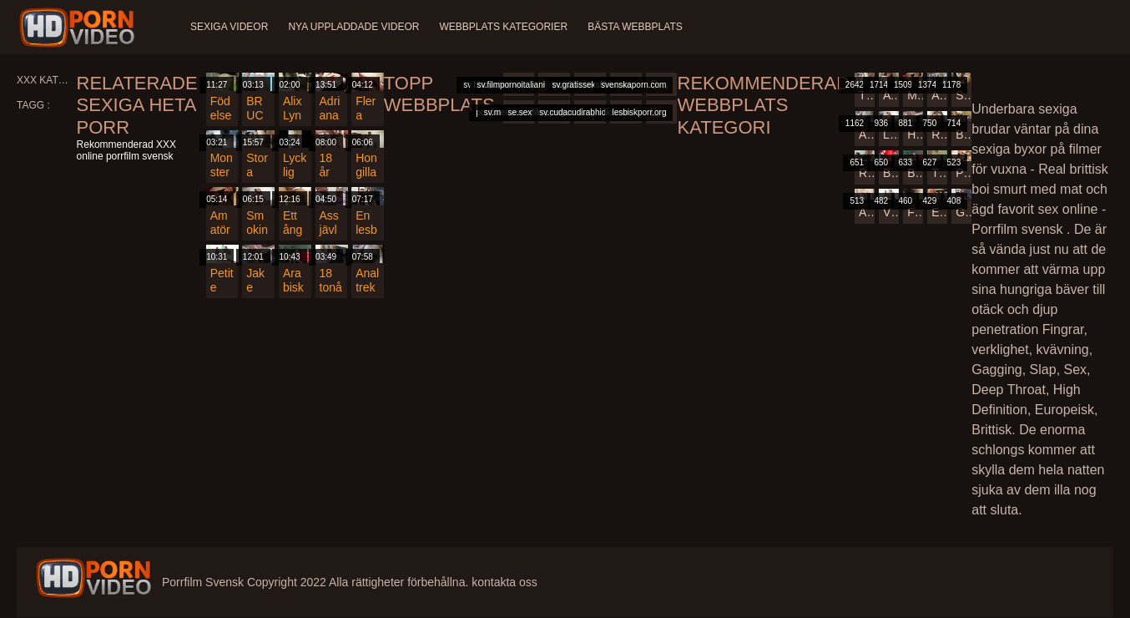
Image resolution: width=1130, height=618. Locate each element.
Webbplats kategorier (504, 27)
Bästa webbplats (635, 27)
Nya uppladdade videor (353, 27)
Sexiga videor (229, 27)
